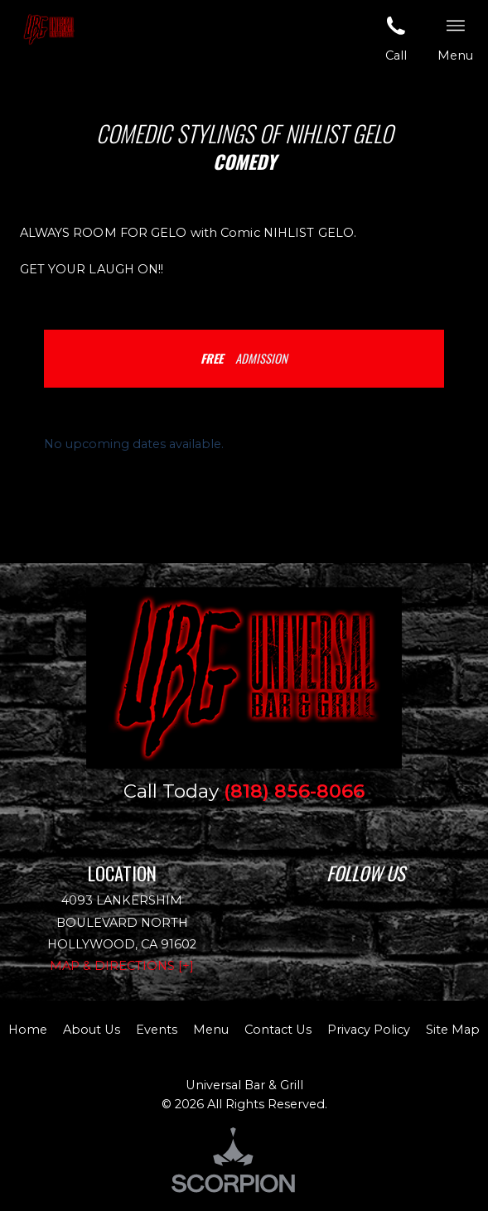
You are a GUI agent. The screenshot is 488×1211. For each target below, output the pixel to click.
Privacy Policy (368, 1029)
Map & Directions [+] (122, 965)
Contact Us (278, 1029)
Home (27, 1029)
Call (396, 37)
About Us (91, 1029)
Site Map (453, 1029)
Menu (211, 1029)
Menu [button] (455, 37)
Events (156, 1029)
